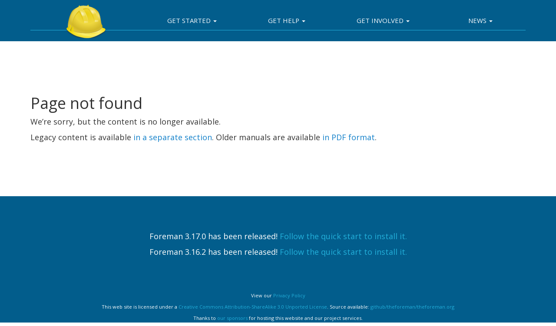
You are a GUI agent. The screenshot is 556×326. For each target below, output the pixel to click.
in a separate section (172, 137)
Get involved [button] (383, 20)
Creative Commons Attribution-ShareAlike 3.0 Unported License (253, 306)
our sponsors (232, 318)
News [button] (480, 20)
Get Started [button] (192, 20)
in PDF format (348, 137)
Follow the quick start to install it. (343, 236)
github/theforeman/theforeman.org (412, 306)
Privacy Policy (289, 295)
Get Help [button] (286, 20)
